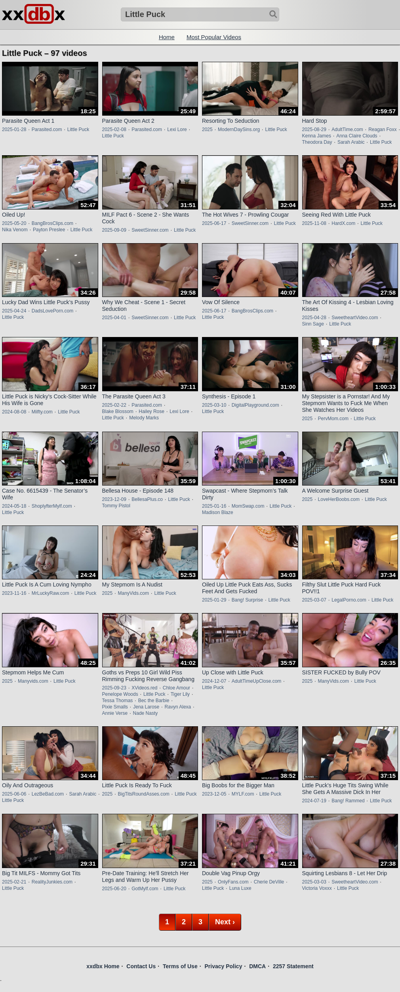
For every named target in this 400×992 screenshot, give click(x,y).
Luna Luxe (240, 888)
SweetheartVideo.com (354, 317)
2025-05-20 (14, 223)
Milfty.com (42, 412)
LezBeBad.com (48, 794)
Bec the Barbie (154, 700)
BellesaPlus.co (147, 499)
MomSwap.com (248, 506)
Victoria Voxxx (317, 888)
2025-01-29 (214, 600)
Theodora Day (317, 142)
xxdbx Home (102, 966)
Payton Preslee (49, 229)
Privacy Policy (223, 966)
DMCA (257, 966)
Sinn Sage (313, 324)
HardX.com (343, 223)
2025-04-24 (14, 311)
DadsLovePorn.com (52, 311)
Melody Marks (144, 418)
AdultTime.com (347, 129)
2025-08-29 (314, 129)
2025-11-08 (314, 223)
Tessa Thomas (117, 700)
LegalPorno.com (348, 600)
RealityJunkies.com (52, 882)
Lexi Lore (177, 129)
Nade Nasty (145, 713)
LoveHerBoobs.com (339, 499)
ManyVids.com (133, 593)
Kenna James (316, 136)
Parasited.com (47, 129)
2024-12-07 (214, 681)
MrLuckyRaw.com (50, 593)
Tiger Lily (180, 694)
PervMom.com (333, 418)
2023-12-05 (214, 794)
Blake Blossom (117, 411)
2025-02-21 (14, 882)
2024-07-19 (314, 801)
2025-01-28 (14, 129)
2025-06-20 (114, 888)
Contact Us (141, 966)
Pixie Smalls (115, 707)
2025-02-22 (114, 405)
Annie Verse (115, 713)
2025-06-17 (214, 223)
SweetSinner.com (149, 230)
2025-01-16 (214, 506)
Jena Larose (146, 707)
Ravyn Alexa (178, 707)
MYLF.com (243, 794)
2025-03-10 (214, 405)
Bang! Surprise (247, 600)
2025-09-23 (114, 688)
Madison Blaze (217, 512)
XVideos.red (144, 688)
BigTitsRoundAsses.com (144, 794)
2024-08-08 (14, 412)
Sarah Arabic (351, 142)
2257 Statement (293, 966)
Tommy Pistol (116, 505)
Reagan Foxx (382, 129)
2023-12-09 (114, 499)
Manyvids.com (33, 681)
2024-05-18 (14, 506)
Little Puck (78, 129)
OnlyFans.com (233, 882)
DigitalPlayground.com (255, 405)
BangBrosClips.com (52, 223)
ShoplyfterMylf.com (52, 506)
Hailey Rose (151, 411)
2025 (207, 129)
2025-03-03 (314, 882)
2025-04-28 (314, 317)
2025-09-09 (114, 230)
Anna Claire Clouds (356, 136)
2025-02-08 (114, 129)
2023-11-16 (14, 593)
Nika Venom (15, 229)
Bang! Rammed (347, 801)
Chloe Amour (176, 688)
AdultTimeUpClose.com (257, 681)
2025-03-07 (314, 600)
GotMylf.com (144, 888)
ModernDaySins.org (239, 129)
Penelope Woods (120, 694)
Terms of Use (180, 966)
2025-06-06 (14, 794)
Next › (225, 922)
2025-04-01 (114, 317)
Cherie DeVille (269, 882)
